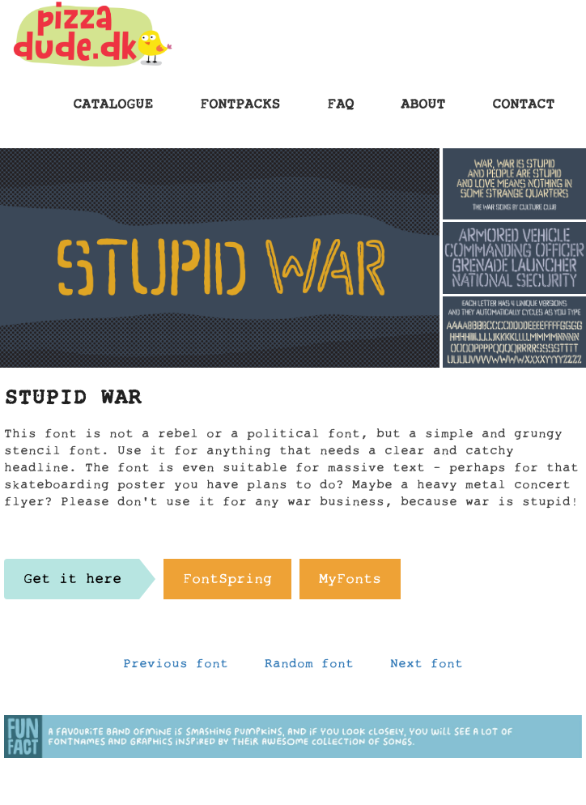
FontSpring (227, 583)
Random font (309, 667)
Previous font (175, 667)
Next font (426, 667)
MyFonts (350, 583)
